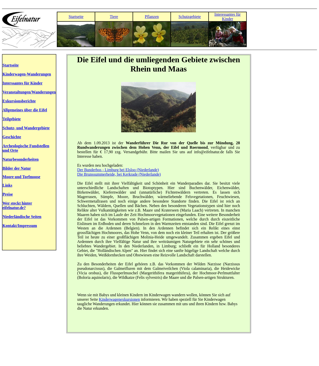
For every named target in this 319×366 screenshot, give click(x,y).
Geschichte (11, 137)
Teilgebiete (11, 119)
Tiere (114, 16)
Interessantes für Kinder (227, 16)
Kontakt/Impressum (19, 225)
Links (7, 185)
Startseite (76, 16)
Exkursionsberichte (19, 101)
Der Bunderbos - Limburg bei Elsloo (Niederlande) (118, 170)
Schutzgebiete (189, 16)
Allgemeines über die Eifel (24, 110)
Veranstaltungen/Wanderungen (29, 92)
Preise (7, 194)
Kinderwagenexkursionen (119, 299)
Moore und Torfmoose (21, 177)
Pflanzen (152, 16)
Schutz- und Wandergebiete (26, 128)
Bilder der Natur (16, 168)
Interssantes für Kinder (22, 83)
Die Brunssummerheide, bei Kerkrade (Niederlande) (119, 174)
